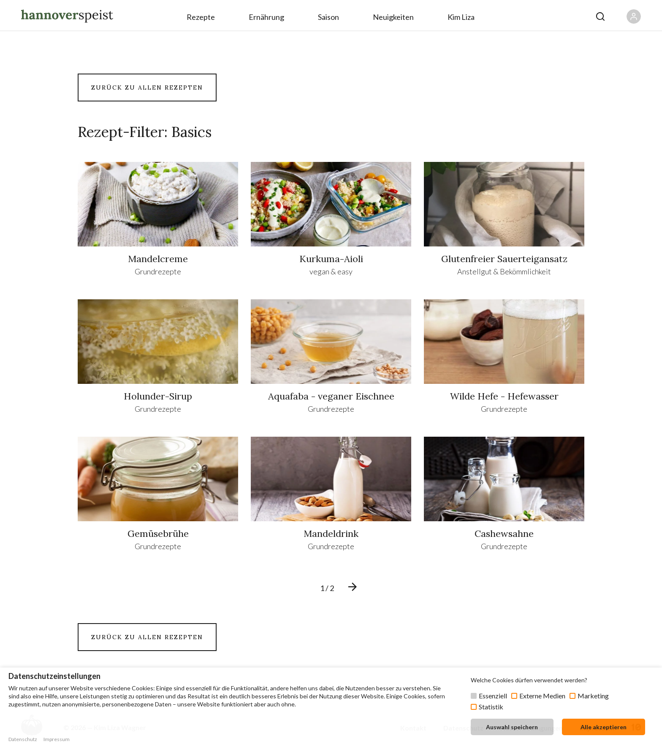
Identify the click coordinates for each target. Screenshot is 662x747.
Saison (328, 17)
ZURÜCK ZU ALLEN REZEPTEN (147, 87)
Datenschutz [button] (22, 739)
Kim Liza (461, 17)
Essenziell (493, 696)
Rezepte (201, 17)
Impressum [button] (56, 739)
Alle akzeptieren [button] (604, 727)
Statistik (491, 707)
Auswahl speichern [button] (512, 727)
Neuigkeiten (393, 17)
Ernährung (266, 17)
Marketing (593, 696)
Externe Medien (542, 696)
